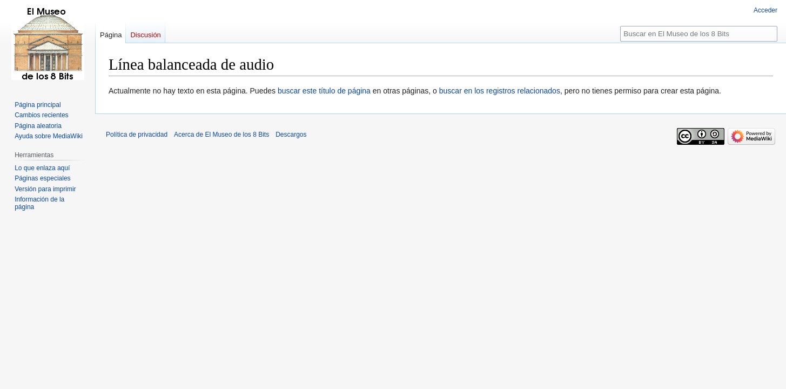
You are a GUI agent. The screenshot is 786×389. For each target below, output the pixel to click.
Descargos (291, 134)
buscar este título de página (324, 90)
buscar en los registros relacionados (499, 90)
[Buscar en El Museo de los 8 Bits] (698, 34)
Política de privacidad (136, 134)
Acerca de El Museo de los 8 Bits (221, 134)
